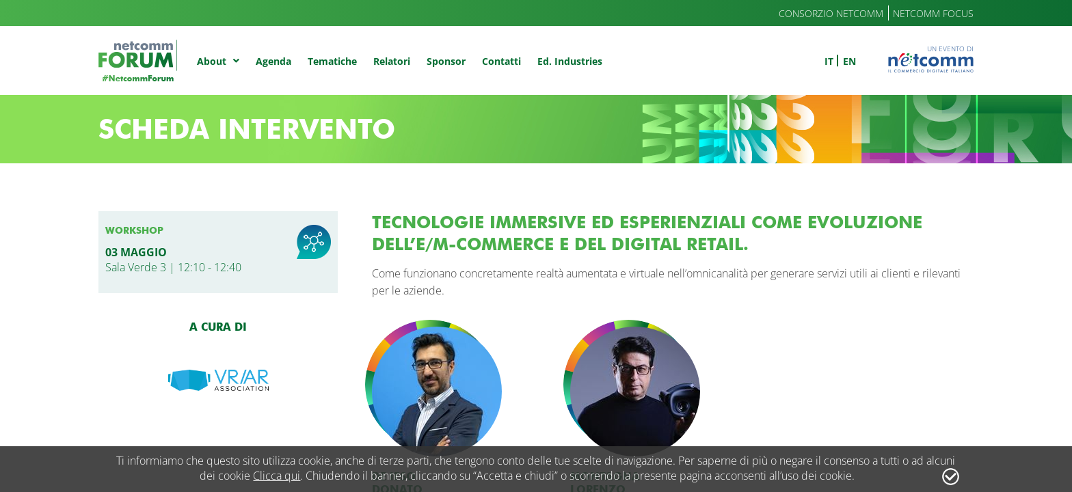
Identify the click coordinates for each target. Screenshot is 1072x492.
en (849, 61)
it (829, 61)
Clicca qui (276, 475)
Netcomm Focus (933, 13)
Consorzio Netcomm (831, 13)
